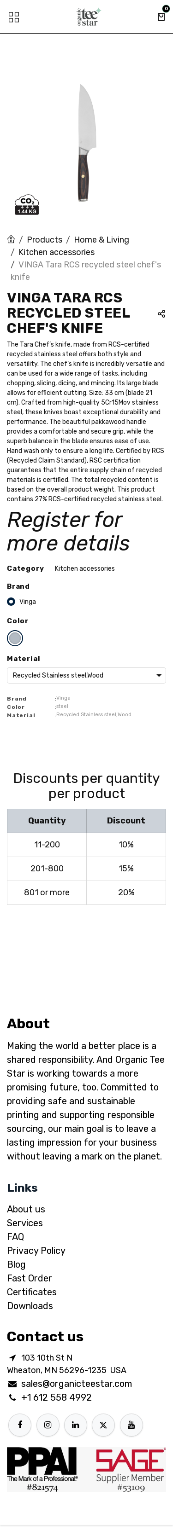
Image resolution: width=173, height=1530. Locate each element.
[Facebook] (19, 1425)
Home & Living (101, 240)
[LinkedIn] (75, 1425)
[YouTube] (131, 1425)
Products (44, 240)
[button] (161, 315)
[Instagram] (48, 1425)
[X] (103, 1425)
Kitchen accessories (56, 252)
